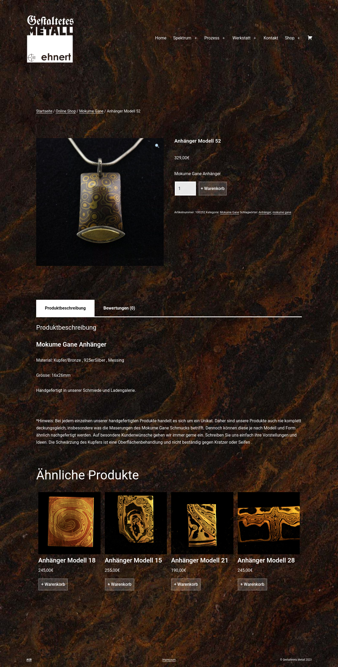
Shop (289, 37)
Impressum (169, 659)
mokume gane (282, 212)
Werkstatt (241, 37)
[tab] (65, 308)
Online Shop (66, 111)
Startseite (44, 111)
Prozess (211, 37)
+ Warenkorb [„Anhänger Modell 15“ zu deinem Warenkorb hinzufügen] (120, 584)
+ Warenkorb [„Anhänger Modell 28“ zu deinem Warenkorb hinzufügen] (252, 584)
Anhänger (265, 212)
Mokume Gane (91, 111)
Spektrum (182, 37)
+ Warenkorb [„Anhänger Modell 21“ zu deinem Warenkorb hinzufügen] (186, 584)
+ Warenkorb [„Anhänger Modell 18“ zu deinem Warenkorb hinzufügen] (53, 584)
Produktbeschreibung (65, 308)
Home (160, 37)
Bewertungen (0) (119, 308)
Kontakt (271, 37)
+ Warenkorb (212, 188)
